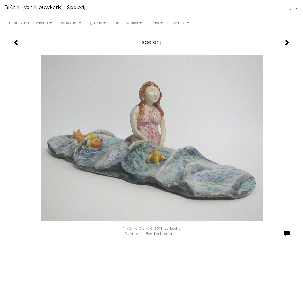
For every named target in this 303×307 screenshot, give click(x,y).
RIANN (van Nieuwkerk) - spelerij (45, 7)
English (291, 8)
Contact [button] (180, 22)
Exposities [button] (71, 22)
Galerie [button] (98, 22)
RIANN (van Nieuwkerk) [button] (30, 22)
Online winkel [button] (128, 22)
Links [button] (157, 22)
